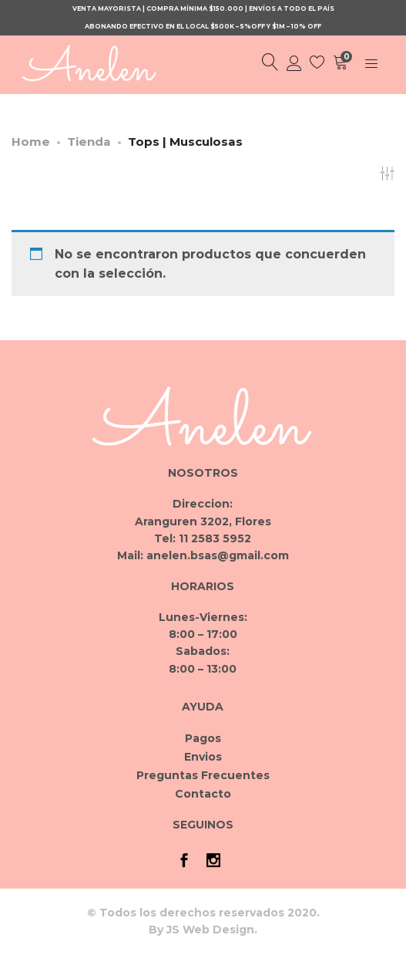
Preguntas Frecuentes (203, 775)
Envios (203, 757)
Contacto (203, 794)
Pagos (203, 738)
